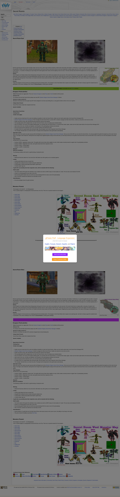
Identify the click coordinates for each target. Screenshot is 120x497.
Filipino (72, 244)
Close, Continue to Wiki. (60, 259)
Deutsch (58, 244)
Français (52, 244)
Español (64, 244)
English (47, 244)
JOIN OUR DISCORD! (60, 254)
